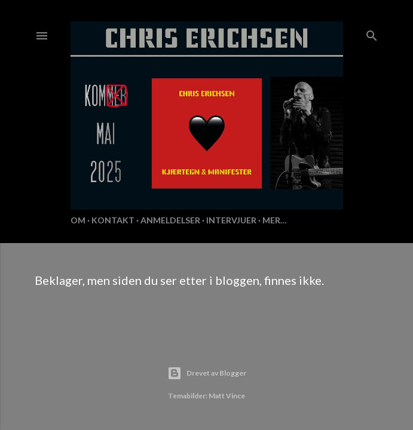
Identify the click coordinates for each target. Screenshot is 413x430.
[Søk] (372, 33)
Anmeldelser (170, 220)
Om (78, 220)
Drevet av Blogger (206, 373)
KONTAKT (112, 220)
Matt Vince (227, 395)
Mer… (274, 220)
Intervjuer (231, 220)
